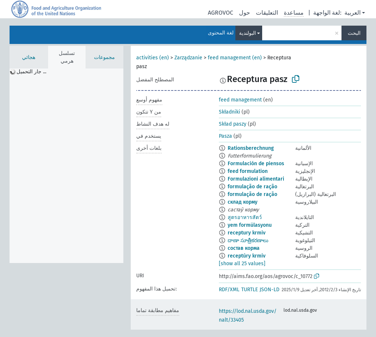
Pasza (225, 136)
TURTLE (249, 289)
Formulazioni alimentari (256, 179)
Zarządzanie (188, 58)
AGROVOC (220, 12)
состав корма (244, 248)
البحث (354, 33)
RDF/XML (229, 289)
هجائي (28, 57)
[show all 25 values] (242, 263)
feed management (240, 100)
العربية (352, 12)
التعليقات (267, 12)
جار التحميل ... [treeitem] (31, 71)
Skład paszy (232, 124)
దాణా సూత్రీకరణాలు (248, 240)
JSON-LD (269, 289)
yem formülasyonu (250, 225)
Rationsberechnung (251, 148)
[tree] (66, 165)
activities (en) (152, 58)
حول (244, 12)
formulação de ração (252, 187)
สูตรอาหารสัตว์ (245, 217)
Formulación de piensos (256, 163)
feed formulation (248, 171)
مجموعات (104, 57)
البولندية (247, 33)
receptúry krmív (246, 256)
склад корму (242, 202)
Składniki (229, 112)
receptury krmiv (246, 233)
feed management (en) (235, 58)
